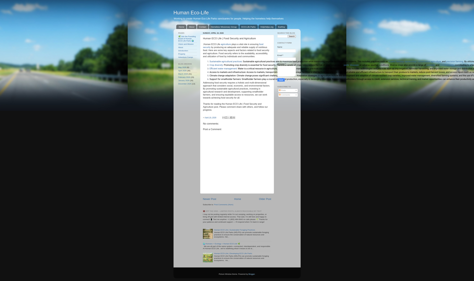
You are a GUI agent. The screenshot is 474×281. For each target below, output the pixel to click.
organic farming (396, 61)
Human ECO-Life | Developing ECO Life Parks (233, 253)
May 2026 (182, 67)
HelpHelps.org (266, 27)
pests (346, 65)
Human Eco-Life (191, 12)
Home (181, 27)
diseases (354, 65)
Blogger (252, 274)
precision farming (454, 61)
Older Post (265, 199)
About (191, 27)
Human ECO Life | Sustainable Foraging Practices (234, 230)
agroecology (411, 61)
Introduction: (183, 51)
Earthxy (281, 27)
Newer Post (209, 199)
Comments (284, 95)
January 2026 (184, 80)
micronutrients (447, 65)
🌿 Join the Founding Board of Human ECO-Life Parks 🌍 (187, 38)
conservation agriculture (429, 61)
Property (181, 54)
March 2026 (183, 74)
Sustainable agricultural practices (226, 61)
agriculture (226, 44)
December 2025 (184, 84)
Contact (202, 27)
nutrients (430, 65)
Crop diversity (216, 65)
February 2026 (184, 77)
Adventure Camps (185, 57)
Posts (282, 90)
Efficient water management (223, 68)
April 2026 (182, 71)
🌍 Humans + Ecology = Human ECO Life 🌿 (221, 244)
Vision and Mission (186, 44)
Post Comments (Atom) (223, 205)
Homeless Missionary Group (224, 27)
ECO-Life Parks (248, 27)
